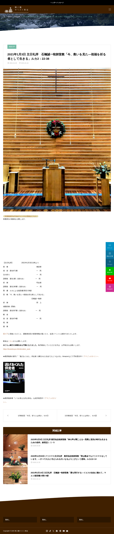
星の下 (5, 334)
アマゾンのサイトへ (90, 356)
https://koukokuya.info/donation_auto (16, 349)
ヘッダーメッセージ (57, 2)
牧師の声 (12, 46)
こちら (10, 341)
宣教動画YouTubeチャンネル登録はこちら (21, 216)
